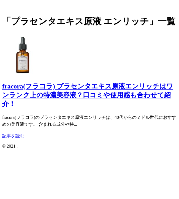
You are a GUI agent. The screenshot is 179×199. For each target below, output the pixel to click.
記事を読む (13, 135)
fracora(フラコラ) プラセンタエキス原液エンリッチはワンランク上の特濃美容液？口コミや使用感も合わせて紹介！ (87, 95)
